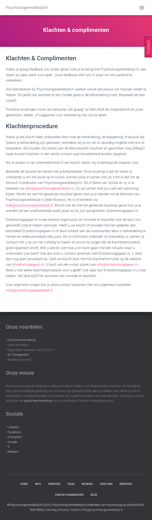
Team (70, 484)
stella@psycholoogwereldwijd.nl (49, 188)
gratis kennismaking (37, 400)
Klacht (75, 510)
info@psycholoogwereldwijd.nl (29, 290)
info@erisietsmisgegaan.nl (117, 264)
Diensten (126, 484)
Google (12, 442)
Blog (94, 494)
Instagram (15, 437)
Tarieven (54, 484)
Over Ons (106, 484)
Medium (13, 451)
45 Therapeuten (18, 354)
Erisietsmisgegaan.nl (28, 264)
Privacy (64, 510)
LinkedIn (13, 427)
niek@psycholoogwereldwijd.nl (29, 205)
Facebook (14, 432)
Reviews (87, 484)
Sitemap (51, 510)
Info (38, 484)
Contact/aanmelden (69, 494)
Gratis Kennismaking (22, 340)
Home (24, 484)
